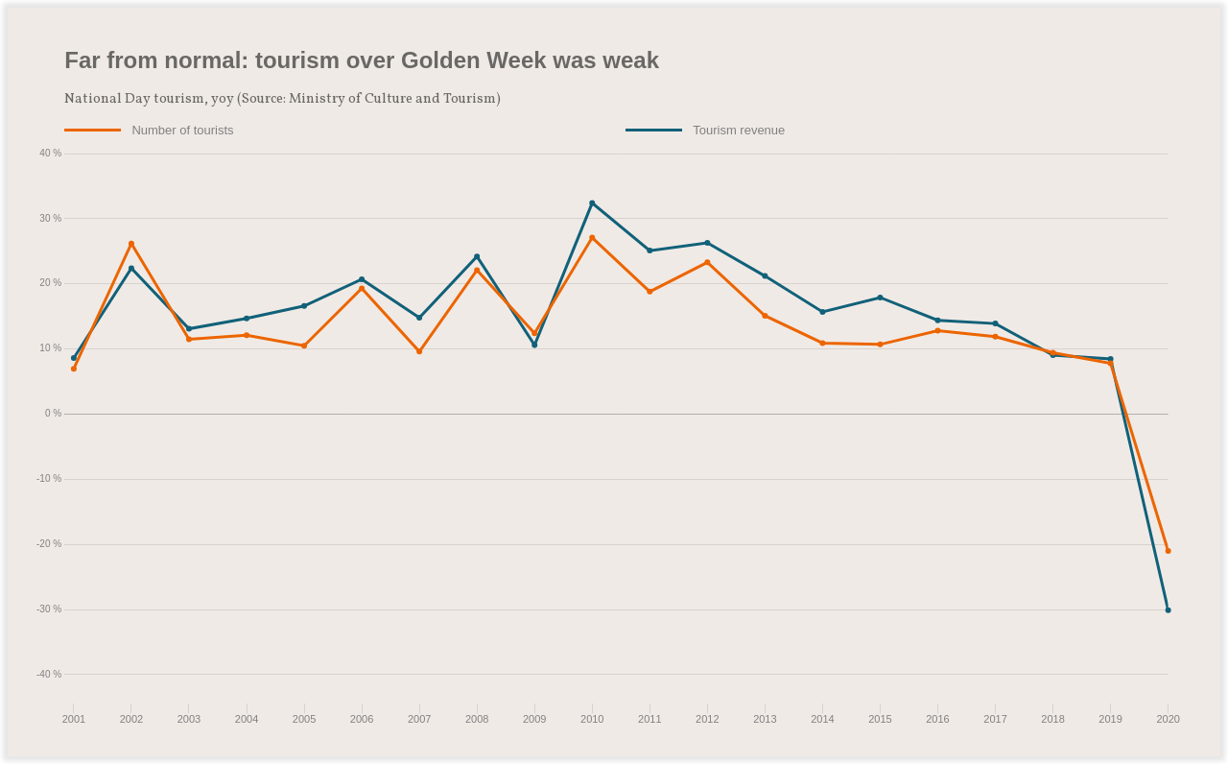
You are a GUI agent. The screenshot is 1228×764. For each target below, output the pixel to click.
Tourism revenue (739, 130)
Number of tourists (182, 130)
